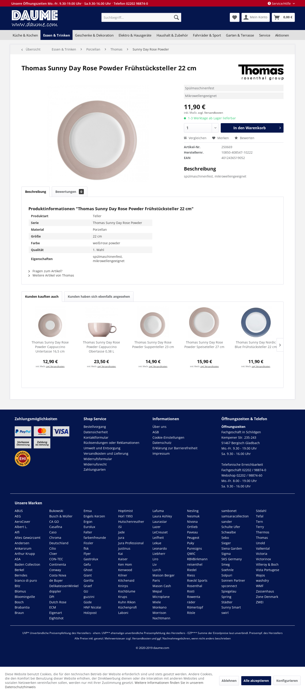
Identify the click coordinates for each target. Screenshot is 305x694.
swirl (225, 613)
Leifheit (158, 537)
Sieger (226, 543)
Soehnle (227, 570)
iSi (120, 527)
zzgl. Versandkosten (210, 113)
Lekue (156, 543)
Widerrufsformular (98, 459)
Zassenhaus (265, 591)
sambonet (229, 511)
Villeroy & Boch (267, 564)
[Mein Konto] (256, 17)
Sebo (225, 537)
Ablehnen (229, 680)
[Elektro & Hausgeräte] (135, 35)
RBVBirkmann (197, 559)
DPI (51, 597)
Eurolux (89, 527)
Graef (88, 586)
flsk (86, 548)
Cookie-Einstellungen (168, 437)
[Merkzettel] (234, 17)
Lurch (156, 570)
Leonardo (159, 548)
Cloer (53, 553)
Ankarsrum (23, 548)
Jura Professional (131, 543)
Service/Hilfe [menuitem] (280, 3)
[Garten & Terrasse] (239, 35)
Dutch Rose (57, 602)
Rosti (191, 591)
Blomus (20, 591)
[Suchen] (176, 17)
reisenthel (194, 564)
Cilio (52, 548)
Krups (122, 597)
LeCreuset (160, 532)
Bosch (19, 602)
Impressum (161, 453)
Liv (154, 564)
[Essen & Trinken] (56, 35)
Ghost (88, 570)
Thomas (262, 537)
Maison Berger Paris (163, 578)
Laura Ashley (162, 516)
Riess (191, 575)
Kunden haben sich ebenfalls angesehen (99, 296)
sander (226, 521)
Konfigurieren (287, 680)
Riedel (192, 570)
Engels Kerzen (94, 516)
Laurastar (159, 521)
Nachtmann (161, 618)
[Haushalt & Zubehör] (172, 35)
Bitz (17, 586)
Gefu (87, 564)
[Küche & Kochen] (25, 35)
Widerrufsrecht (95, 464)
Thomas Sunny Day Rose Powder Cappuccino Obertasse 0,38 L (101, 346)
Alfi (17, 532)
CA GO (54, 521)
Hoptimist (125, 511)
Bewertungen (69, 191)
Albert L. (21, 527)
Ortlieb (192, 527)
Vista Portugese (267, 570)
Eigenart (55, 613)
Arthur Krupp (25, 553)
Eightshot (56, 618)
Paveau (192, 532)
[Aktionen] (282, 35)
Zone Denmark (267, 597)
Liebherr (158, 553)
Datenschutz (161, 442)
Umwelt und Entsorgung (102, 448)
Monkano (159, 607)
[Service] (265, 35)
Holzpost (90, 613)
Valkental (263, 548)
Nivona (192, 521)
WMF (259, 586)
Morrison (159, 613)
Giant (88, 575)
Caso (52, 532)
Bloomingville (25, 597)
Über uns (159, 426)
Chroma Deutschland (58, 540)
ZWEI (259, 602)
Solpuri (226, 575)
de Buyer (56, 580)
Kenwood (125, 570)
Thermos (262, 532)
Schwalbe (228, 532)
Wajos (260, 575)
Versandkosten (141, 638)
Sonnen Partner (233, 580)
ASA (18, 559)
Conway (55, 570)
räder (191, 602)
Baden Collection (27, 564)
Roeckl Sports (197, 580)
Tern (259, 521)
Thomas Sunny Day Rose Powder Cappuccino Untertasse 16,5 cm (50, 346)
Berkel (19, 570)
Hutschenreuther (131, 521)
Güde (88, 602)
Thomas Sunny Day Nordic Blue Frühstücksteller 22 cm (256, 344)
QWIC (191, 553)
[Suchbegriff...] (141, 17)
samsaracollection (235, 516)
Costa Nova (57, 575)
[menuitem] (141, 17)
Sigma (226, 553)
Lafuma (158, 511)
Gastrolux (91, 559)
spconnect (229, 586)
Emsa (88, 511)
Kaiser (123, 559)
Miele (156, 602)
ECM (52, 607)
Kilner (122, 575)
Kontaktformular (96, 437)
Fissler (88, 543)
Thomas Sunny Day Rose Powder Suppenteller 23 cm (153, 344)
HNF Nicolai (92, 607)
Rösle (191, 613)
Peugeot (193, 537)
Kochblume (126, 591)
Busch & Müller (61, 516)
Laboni (123, 613)
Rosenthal (194, 586)
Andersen (22, 543)
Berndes (21, 575)
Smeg (225, 564)
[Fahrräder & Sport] (206, 35)
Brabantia (22, 607)
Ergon (88, 521)
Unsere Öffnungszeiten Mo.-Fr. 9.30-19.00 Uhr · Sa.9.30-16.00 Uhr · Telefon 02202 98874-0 (79, 3)
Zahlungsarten (95, 469)
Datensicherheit (96, 432)
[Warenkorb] (283, 17)
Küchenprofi (127, 607)
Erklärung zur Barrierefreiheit (174, 448)
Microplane (161, 597)
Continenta (57, 564)
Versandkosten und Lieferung (106, 453)
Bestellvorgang (95, 426)
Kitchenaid (126, 580)
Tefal (259, 516)
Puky (190, 543)
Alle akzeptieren (256, 680)
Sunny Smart (231, 607)
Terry (260, 527)
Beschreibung (35, 191)
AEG (18, 516)
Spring (226, 597)
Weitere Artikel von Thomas (51, 275)
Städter (226, 602)
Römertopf (195, 607)
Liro (155, 559)
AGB (155, 432)
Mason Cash (161, 586)
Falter (88, 532)
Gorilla (89, 580)
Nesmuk (193, 516)
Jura (121, 537)
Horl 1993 (125, 516)
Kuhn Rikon (127, 602)
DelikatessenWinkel (64, 586)
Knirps (123, 586)
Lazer (156, 527)
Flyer (87, 553)
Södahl (261, 511)
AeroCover (22, 521)
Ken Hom (125, 564)
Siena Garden (231, 548)
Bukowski (56, 511)
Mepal (157, 591)
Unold (260, 543)
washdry (262, 580)
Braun (19, 613)
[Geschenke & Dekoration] (94, 35)
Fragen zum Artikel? (45, 271)
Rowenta (193, 597)
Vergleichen (195, 138)
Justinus (124, 548)
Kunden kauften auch (42, 296)
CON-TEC (56, 559)
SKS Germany (231, 559)
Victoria (261, 553)
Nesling (193, 511)
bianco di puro (26, 580)
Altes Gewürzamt (27, 537)
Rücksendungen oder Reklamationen (111, 442)
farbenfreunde (95, 537)
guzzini (89, 597)
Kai (120, 553)
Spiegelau (228, 591)
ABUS (19, 511)
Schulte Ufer (230, 527)
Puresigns (194, 548)
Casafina (55, 527)
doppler (55, 591)
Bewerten (244, 138)
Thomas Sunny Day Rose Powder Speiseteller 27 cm (204, 344)
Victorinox (263, 559)
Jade (121, 532)
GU (86, 591)
